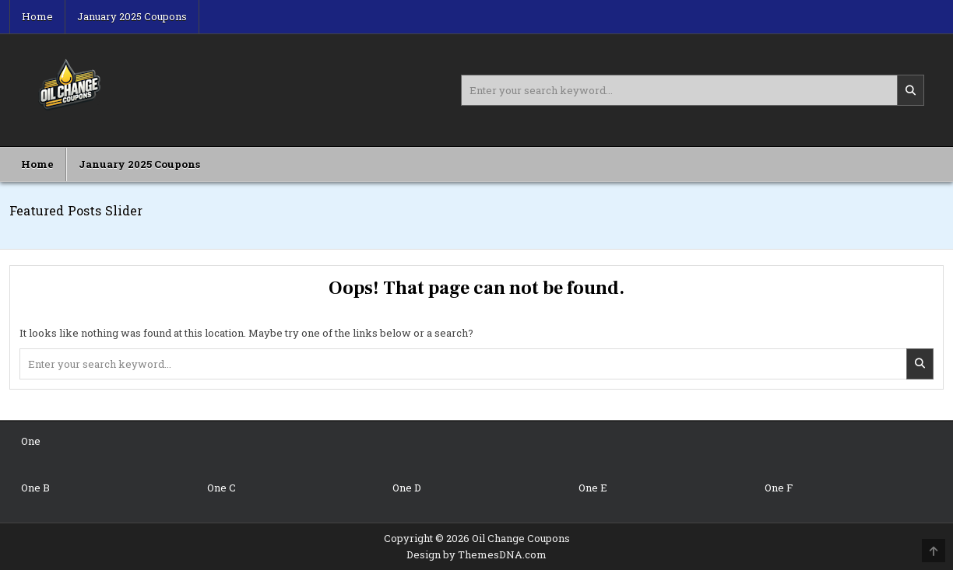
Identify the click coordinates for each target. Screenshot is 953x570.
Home (37, 16)
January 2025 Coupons (132, 16)
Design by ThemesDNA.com (476, 554)
